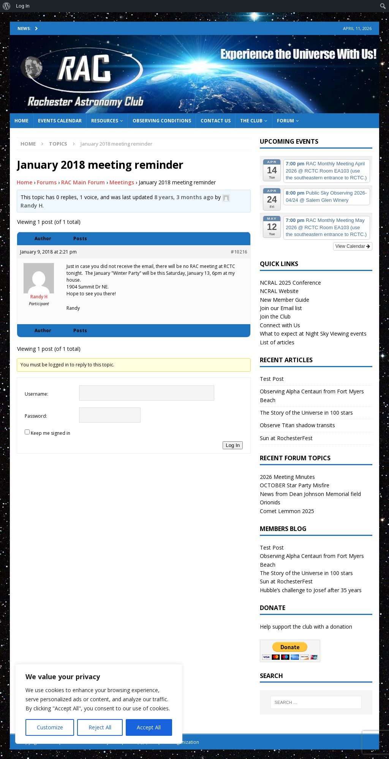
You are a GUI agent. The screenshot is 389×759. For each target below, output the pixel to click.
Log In (233, 445)
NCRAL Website (279, 291)
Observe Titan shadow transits (297, 425)
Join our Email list (281, 308)
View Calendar (352, 246)
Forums (47, 182)
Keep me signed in (50, 433)
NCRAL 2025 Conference (290, 282)
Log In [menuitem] (23, 6)
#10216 (239, 252)
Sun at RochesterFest (286, 438)
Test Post (272, 378)
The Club (251, 120)
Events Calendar (60, 120)
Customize (50, 727)
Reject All (100, 727)
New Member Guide (284, 299)
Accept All (149, 727)
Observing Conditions (162, 120)
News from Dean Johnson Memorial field (310, 494)
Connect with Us (280, 325)
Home (21, 120)
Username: (36, 394)
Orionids (270, 502)
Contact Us (216, 120)
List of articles (277, 342)
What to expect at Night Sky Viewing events (313, 333)
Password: (36, 416)
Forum (285, 120)
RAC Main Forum (83, 182)
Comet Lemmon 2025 (287, 511)
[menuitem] (6, 6)
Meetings (121, 182)
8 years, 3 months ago (183, 197)
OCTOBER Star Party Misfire (294, 485)
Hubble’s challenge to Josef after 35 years (311, 590)
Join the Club (275, 316)
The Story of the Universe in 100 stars (306, 412)
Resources (104, 120)
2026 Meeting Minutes (287, 476)
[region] (98, 704)
